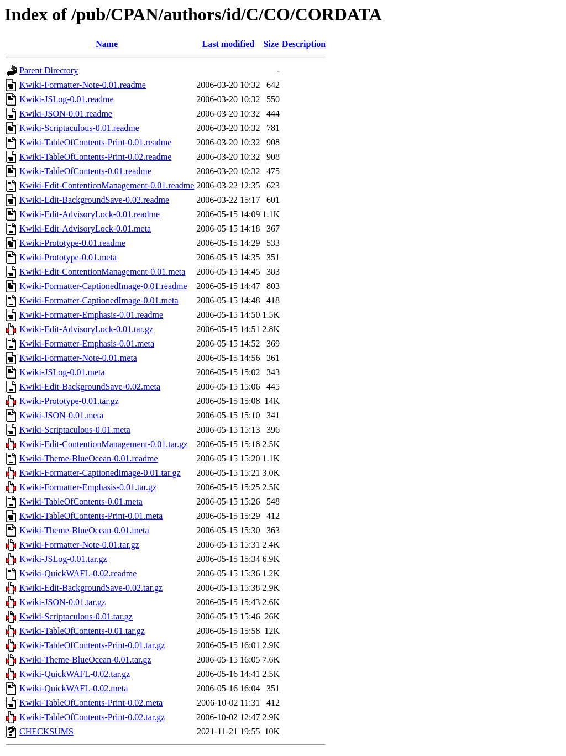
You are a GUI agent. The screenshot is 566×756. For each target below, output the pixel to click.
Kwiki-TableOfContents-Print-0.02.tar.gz (92, 717)
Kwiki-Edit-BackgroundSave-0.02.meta (89, 386)
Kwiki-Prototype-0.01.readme (72, 243)
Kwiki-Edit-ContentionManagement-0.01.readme (106, 185)
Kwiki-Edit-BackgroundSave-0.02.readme (94, 199)
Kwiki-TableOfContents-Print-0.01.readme (95, 142)
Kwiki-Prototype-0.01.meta (68, 257)
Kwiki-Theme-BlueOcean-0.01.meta (84, 530)
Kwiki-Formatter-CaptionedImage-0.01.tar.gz (100, 472)
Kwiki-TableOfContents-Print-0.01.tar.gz (92, 645)
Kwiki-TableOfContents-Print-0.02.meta (91, 702)
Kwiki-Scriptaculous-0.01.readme (79, 128)
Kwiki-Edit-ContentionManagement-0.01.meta (102, 271)
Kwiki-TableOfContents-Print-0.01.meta (91, 516)
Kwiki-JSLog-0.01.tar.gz (63, 559)
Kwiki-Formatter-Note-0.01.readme (82, 85)
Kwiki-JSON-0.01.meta (61, 415)
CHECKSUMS (46, 731)
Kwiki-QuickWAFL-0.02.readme (78, 573)
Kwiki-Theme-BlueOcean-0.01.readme (88, 458)
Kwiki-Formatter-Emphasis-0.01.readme (91, 314)
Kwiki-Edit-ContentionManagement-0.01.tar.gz (103, 444)
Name (107, 44)
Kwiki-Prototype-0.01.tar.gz (69, 401)
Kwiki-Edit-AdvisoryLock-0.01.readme (89, 214)
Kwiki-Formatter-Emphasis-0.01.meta (86, 343)
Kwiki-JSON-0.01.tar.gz (62, 602)
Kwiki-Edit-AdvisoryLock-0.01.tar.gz (86, 329)
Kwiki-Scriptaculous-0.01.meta (74, 429)
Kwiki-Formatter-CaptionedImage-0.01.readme (103, 286)
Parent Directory (48, 70)
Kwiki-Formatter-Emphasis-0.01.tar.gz (87, 487)
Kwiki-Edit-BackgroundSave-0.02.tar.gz (91, 587)
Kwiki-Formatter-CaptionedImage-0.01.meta (99, 300)
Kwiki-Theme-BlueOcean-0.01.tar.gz (85, 659)
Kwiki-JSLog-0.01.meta (62, 372)
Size (271, 44)
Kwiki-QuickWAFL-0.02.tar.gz (74, 674)
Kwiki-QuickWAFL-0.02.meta (73, 688)
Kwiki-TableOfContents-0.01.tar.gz (82, 631)
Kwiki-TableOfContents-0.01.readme (85, 171)
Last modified (228, 44)
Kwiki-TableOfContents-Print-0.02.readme (95, 156)
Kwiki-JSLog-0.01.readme (66, 99)
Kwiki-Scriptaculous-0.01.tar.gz (76, 616)
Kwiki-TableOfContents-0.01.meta (81, 501)
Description (304, 44)
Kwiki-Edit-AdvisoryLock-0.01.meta (85, 228)
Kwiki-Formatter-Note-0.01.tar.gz (79, 544)
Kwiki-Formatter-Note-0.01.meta (78, 358)
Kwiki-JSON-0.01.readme (65, 113)
